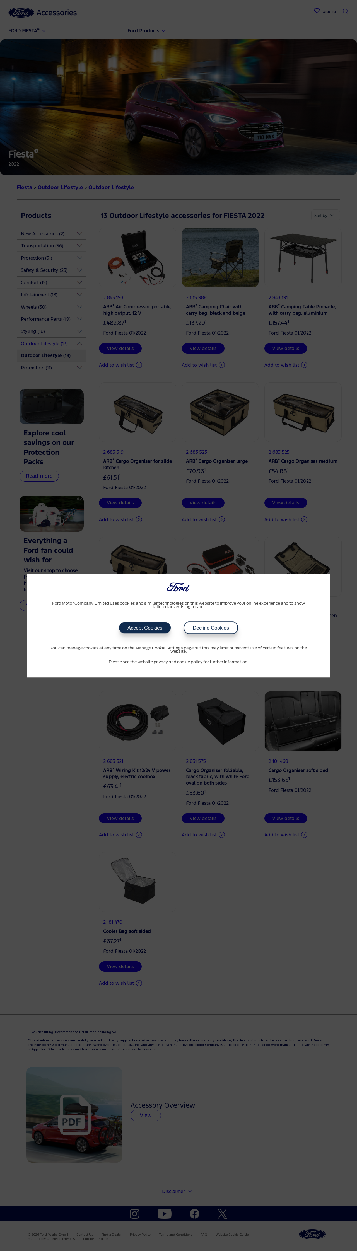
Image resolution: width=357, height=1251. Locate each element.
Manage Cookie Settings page (164, 648)
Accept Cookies (144, 628)
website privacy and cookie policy (170, 662)
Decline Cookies (211, 628)
